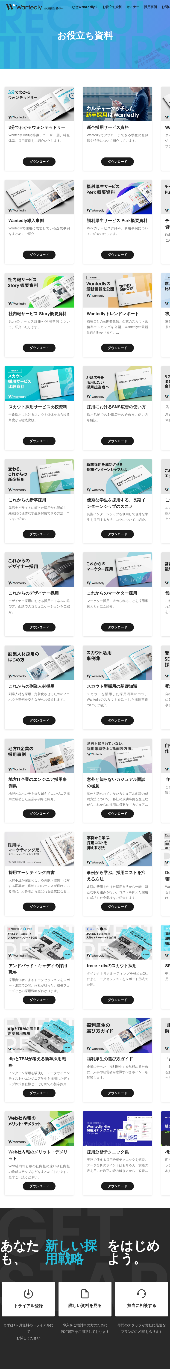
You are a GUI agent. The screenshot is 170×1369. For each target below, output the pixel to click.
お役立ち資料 (112, 7)
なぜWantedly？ (85, 7)
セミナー (132, 7)
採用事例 (150, 7)
